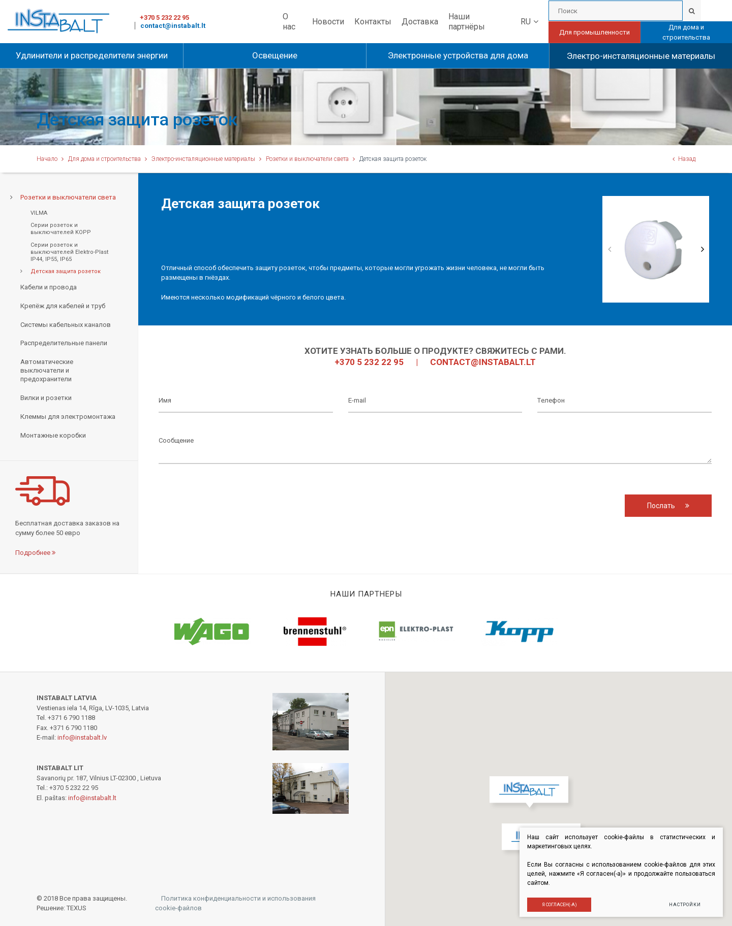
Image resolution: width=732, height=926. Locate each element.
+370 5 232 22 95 (164, 17)
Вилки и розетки (46, 398)
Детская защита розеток (65, 271)
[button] (531, 794)
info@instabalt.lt (92, 798)
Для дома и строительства (686, 32)
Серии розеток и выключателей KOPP (60, 229)
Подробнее (35, 552)
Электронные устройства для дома (458, 55)
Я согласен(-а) (557, 903)
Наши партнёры (466, 21)
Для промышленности (594, 32)
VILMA (38, 213)
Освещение (274, 55)
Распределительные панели (63, 343)
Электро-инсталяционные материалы (641, 56)
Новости (328, 21)
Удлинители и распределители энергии (92, 55)
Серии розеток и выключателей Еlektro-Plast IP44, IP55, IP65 (69, 252)
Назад (684, 158)
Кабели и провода (48, 287)
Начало (47, 158)
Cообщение (435, 446)
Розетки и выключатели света (307, 158)
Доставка (420, 21)
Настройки (683, 903)
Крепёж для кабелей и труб (62, 306)
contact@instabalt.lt (172, 25)
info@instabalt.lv (82, 737)
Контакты (372, 21)
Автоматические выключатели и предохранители (46, 370)
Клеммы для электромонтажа (67, 416)
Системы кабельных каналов (65, 324)
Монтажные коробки (53, 435)
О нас (289, 21)
